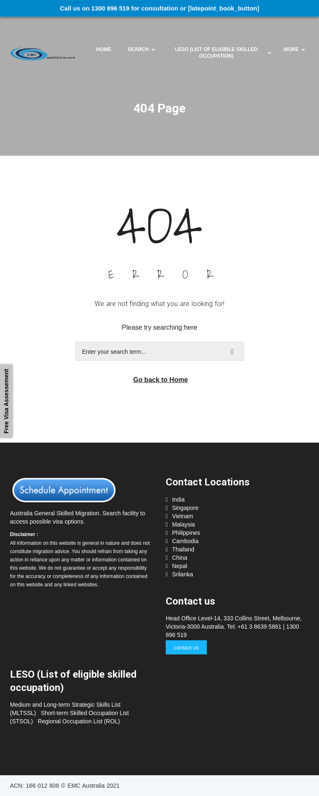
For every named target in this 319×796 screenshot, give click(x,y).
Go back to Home (160, 379)
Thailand (183, 549)
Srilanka (182, 574)
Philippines (186, 532)
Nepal (179, 566)
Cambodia (185, 541)
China (179, 557)
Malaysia (183, 524)
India (178, 499)
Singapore (185, 508)
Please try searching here (159, 327)
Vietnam (182, 516)
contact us (186, 647)
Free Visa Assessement (6, 401)
